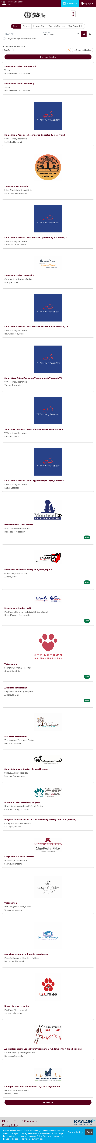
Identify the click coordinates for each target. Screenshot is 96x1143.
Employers (87, 3)
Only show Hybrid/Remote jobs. (21, 38)
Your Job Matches (57, 26)
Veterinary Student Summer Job (20, 66)
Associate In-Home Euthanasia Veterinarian (26, 954)
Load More (48, 1102)
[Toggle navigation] (73, 14)
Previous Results (48, 57)
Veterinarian (10, 664)
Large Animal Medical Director (19, 856)
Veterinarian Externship (16, 186)
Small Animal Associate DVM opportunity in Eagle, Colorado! (34, 480)
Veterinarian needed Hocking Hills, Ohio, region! (28, 569)
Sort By (7, 50)
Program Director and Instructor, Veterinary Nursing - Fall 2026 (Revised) (40, 819)
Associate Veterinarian (15, 687)
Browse (26, 26)
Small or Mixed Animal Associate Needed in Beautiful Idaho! (33, 429)
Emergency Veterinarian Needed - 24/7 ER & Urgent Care (32, 1086)
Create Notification (82, 50)
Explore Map (39, 26)
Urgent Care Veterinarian (16, 1006)
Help (6, 1121)
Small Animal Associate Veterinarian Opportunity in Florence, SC (36, 237)
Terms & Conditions (25, 1121)
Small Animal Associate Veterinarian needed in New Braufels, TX (36, 326)
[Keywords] (22, 34)
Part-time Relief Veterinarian (18, 524)
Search (16, 26)
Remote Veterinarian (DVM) (18, 608)
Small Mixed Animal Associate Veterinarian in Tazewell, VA (33, 378)
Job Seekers (70, 3)
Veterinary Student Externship (19, 83)
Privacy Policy (10, 1125)
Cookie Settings (75, 1132)
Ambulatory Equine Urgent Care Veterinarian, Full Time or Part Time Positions (43, 1048)
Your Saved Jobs (76, 26)
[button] (90, 34)
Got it (89, 1132)
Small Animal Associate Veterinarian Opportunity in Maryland (34, 134)
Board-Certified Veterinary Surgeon (22, 802)
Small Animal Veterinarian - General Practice (26, 769)
